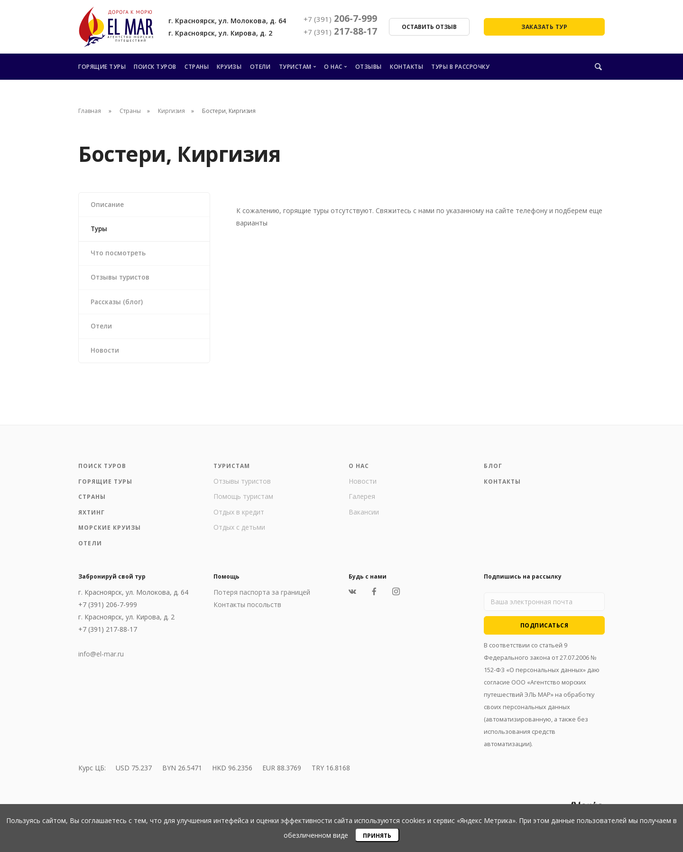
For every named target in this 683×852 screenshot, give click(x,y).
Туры (100, 229)
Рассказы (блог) (117, 305)
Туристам (295, 67)
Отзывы (368, 67)
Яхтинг (91, 518)
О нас (333, 67)
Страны (197, 67)
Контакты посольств (247, 610)
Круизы (229, 67)
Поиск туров (155, 67)
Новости (105, 355)
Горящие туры (102, 67)
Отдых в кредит (238, 517)
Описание (108, 204)
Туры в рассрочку (460, 67)
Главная (89, 111)
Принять (377, 836)
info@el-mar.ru (101, 660)
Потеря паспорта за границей (261, 598)
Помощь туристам (243, 502)
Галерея (362, 502)
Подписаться (544, 631)
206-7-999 (340, 18)
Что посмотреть (119, 255)
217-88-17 (340, 31)
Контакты (406, 67)
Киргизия (171, 111)
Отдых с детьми (239, 533)
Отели (260, 67)
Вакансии (364, 517)
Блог (493, 472)
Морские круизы (109, 534)
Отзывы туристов (122, 280)
